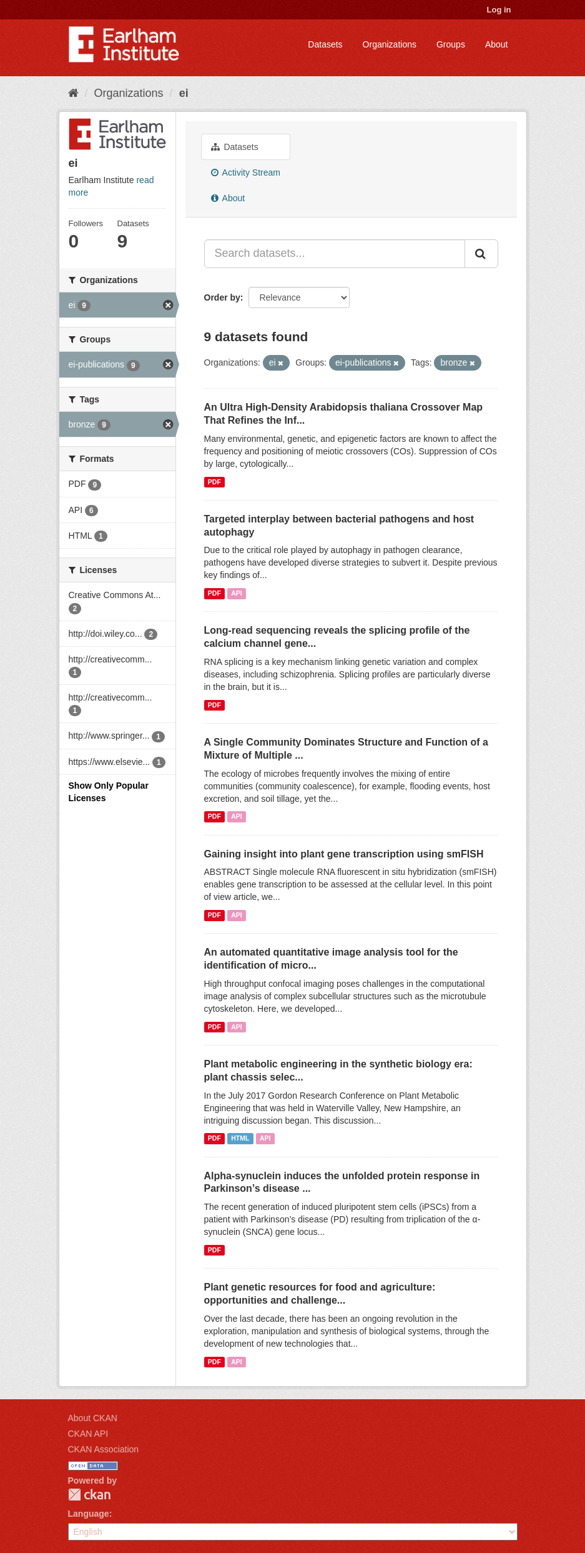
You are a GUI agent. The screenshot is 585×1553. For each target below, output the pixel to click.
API (236, 593)
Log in (499, 9)
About (496, 44)
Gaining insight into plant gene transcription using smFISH (344, 854)
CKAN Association (103, 1449)
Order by (222, 297)
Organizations (389, 44)
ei (184, 93)
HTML (240, 1138)
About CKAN (92, 1418)
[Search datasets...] (334, 253)
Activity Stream (245, 172)
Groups (450, 44)
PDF (214, 482)
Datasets (325, 44)
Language (88, 1514)
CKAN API (88, 1434)
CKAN (89, 1494)
